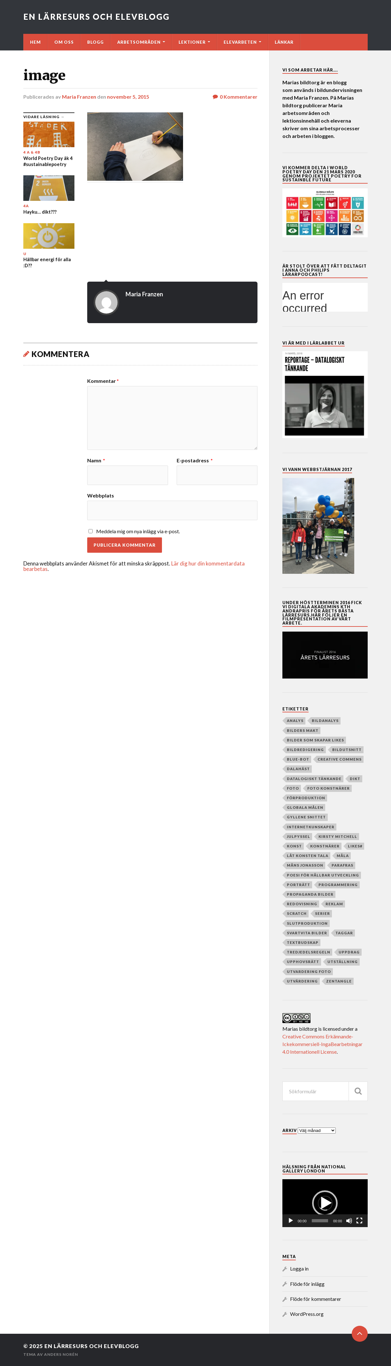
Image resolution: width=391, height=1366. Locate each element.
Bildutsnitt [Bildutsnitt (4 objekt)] (347, 750)
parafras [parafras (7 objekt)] (342, 865)
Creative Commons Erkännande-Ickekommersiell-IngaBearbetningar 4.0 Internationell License (322, 1044)
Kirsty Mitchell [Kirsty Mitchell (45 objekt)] (337, 836)
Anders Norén (61, 1354)
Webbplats (100, 495)
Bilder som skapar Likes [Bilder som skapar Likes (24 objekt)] (315, 740)
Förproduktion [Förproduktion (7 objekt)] (306, 798)
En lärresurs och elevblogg (96, 16)
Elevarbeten (240, 42)
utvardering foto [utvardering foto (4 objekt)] (309, 971)
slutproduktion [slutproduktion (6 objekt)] (307, 923)
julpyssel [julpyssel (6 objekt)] (298, 836)
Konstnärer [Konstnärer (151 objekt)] (325, 846)
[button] (325, 1203)
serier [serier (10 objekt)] (322, 913)
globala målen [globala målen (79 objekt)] (305, 807)
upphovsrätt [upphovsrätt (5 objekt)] (303, 962)
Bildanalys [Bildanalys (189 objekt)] (325, 720)
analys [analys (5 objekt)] (295, 720)
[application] (325, 1203)
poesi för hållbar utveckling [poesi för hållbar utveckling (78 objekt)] (323, 875)
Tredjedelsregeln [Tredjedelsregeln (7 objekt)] (308, 952)
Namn (96, 460)
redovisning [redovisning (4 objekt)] (302, 904)
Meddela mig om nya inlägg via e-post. (138, 531)
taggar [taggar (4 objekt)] (344, 933)
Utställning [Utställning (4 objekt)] (342, 962)
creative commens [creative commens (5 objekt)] (340, 759)
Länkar (284, 42)
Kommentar (103, 380)
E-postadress (195, 460)
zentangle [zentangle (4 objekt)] (339, 981)
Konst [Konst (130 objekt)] (294, 846)
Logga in (299, 1268)
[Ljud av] (349, 1221)
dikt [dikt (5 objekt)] (355, 779)
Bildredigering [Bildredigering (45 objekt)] (305, 750)
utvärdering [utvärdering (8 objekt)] (302, 981)
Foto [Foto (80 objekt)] (293, 788)
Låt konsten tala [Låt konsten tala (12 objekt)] (307, 856)
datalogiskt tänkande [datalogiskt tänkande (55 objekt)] (314, 779)
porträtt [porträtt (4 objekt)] (298, 885)
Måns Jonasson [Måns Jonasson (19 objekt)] (305, 865)
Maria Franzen (79, 97)
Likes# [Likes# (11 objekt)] (355, 846)
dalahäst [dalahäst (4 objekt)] (298, 769)
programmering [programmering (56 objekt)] (338, 885)
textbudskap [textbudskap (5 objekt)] (302, 942)
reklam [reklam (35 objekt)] (334, 904)
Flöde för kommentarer (315, 1299)
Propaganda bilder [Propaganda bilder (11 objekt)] (310, 894)
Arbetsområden (139, 42)
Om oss (64, 42)
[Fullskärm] (359, 1221)
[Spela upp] (291, 1221)
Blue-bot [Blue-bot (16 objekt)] (298, 759)
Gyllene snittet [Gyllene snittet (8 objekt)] (306, 817)
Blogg (95, 42)
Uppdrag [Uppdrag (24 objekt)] (349, 952)
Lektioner (192, 42)
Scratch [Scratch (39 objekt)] (297, 913)
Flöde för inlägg (307, 1284)
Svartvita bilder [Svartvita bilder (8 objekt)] (307, 933)
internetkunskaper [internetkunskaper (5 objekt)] (310, 827)
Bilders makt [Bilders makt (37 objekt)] (302, 730)
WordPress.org (307, 1314)
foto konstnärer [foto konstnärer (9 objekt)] (328, 788)
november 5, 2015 (128, 97)
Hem (35, 42)
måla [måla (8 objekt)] (343, 856)
